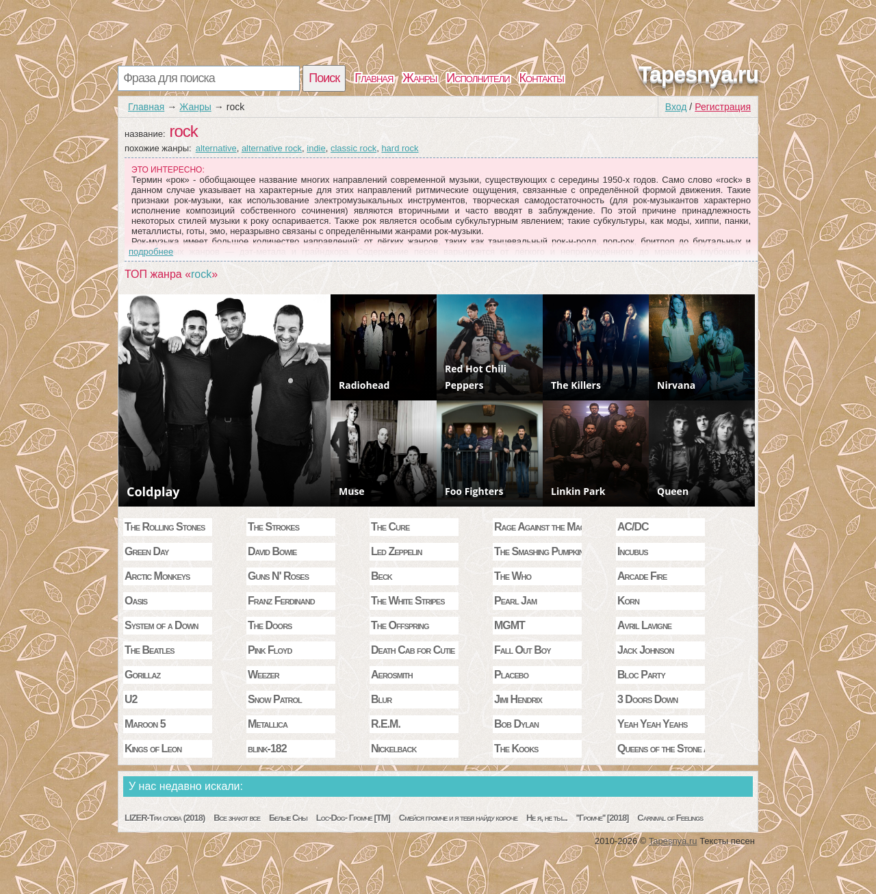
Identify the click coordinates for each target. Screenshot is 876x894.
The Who (512, 576)
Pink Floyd (270, 650)
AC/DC (633, 527)
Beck (381, 576)
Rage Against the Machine (538, 527)
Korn (628, 600)
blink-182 (267, 748)
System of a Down (161, 625)
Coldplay (153, 491)
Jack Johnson (645, 650)
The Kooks (516, 748)
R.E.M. (385, 724)
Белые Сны (288, 818)
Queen (672, 491)
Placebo (511, 674)
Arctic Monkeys (157, 576)
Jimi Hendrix (518, 699)
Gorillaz (142, 674)
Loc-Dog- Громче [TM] (353, 818)
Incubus (632, 551)
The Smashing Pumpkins (538, 551)
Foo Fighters (474, 491)
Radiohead (364, 385)
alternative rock (272, 148)
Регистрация (723, 106)
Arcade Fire (642, 576)
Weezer (263, 674)
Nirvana (676, 385)
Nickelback (393, 748)
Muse (352, 491)
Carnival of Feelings (670, 818)
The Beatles (150, 650)
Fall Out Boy (522, 650)
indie (316, 148)
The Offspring (400, 625)
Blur (381, 699)
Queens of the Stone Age (661, 748)
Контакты (541, 78)
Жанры (419, 78)
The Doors (270, 625)
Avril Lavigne (644, 625)
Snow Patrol (275, 699)
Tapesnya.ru (698, 74)
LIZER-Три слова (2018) (165, 818)
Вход (676, 106)
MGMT (509, 625)
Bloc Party (641, 674)
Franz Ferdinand (281, 600)
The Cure (390, 527)
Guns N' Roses (278, 576)
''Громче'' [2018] (602, 818)
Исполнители (477, 78)
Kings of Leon (153, 748)
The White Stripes (408, 600)
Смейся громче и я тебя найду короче (458, 818)
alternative (216, 148)
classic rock (353, 148)
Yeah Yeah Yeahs (652, 724)
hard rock (399, 148)
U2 (131, 699)
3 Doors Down (647, 699)
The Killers (576, 385)
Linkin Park (578, 491)
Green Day (146, 551)
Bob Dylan (516, 724)
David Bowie (272, 551)
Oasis (136, 600)
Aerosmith (392, 674)
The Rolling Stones (165, 527)
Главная (374, 78)
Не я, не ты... (546, 818)
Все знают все (237, 818)
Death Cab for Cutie (412, 650)
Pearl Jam (515, 600)
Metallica (267, 724)
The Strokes (273, 527)
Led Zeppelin (396, 551)
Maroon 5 (145, 724)
